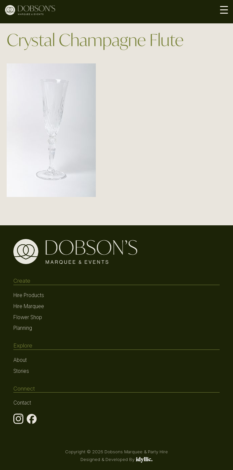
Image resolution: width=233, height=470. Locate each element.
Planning (22, 328)
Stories (21, 371)
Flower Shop (27, 317)
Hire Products (28, 295)
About (20, 360)
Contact (22, 403)
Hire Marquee (28, 306)
